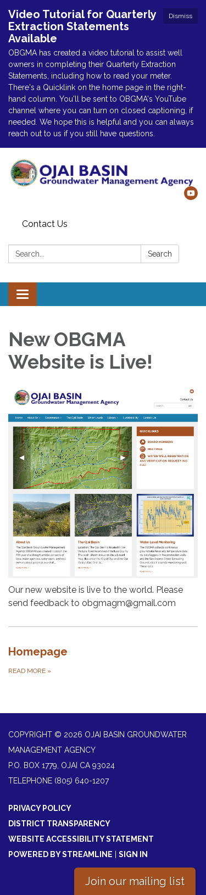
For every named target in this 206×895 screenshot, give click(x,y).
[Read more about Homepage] (103, 659)
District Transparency (59, 823)
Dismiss (180, 16)
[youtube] (191, 197)
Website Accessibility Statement (81, 839)
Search (160, 253)
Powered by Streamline (60, 854)
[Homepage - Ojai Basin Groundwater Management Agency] (103, 172)
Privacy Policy (39, 808)
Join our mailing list (135, 881)
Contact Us (45, 224)
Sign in (133, 854)
